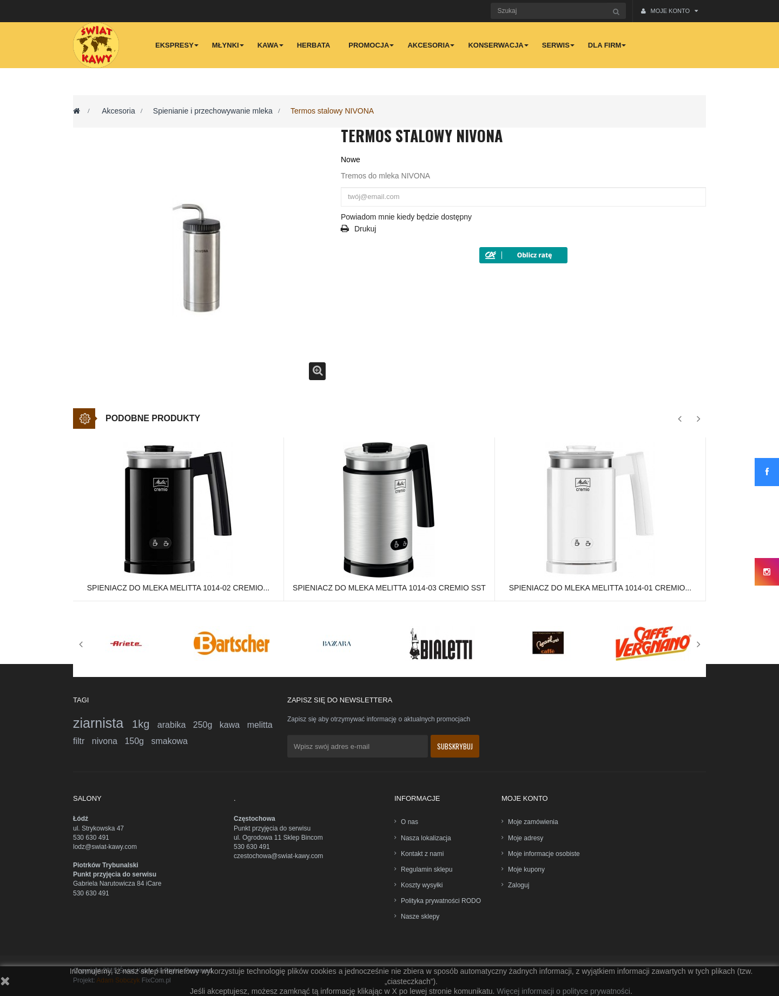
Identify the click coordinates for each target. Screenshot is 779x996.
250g (206, 724)
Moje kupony (526, 869)
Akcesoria (118, 111)
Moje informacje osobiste (544, 854)
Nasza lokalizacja (426, 838)
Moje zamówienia (533, 822)
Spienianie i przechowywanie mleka (213, 111)
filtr (82, 741)
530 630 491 (91, 837)
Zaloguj (518, 885)
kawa (233, 724)
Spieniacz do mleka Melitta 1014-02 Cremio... (178, 587)
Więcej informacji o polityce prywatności (563, 991)
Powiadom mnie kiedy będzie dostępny (406, 217)
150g (137, 741)
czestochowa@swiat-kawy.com (278, 856)
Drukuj (365, 228)
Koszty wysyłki (422, 885)
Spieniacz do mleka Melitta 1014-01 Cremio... (600, 587)
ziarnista (102, 723)
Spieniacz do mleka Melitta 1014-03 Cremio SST (389, 587)
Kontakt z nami (422, 854)
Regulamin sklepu (426, 869)
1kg (144, 724)
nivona (108, 741)
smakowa (169, 741)
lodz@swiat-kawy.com (105, 847)
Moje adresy (525, 838)
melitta (260, 724)
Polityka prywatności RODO (441, 901)
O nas (409, 822)
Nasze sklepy (420, 916)
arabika (175, 724)
